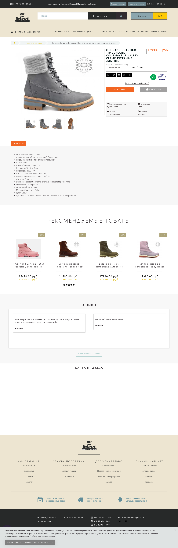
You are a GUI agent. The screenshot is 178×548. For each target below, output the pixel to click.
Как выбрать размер (117, 32)
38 (119, 75)
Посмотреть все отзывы (89, 353)
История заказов (149, 471)
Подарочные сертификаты (109, 471)
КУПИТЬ (121, 89)
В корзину (153, 89)
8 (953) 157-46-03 (75, 517)
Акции (109, 482)
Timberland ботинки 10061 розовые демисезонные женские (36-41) (28, 267)
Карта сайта (69, 476)
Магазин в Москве (160, 32)
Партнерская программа (109, 476)
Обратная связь (69, 465)
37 (114, 75)
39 (124, 75)
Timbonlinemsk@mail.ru (132, 517)
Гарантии (100, 32)
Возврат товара (69, 471)
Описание (18, 144)
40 (130, 75)
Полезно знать (59, 32)
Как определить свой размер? (137, 83)
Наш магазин (75, 32)
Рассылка (149, 482)
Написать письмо (136, 4)
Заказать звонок (118, 4)
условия (8, 536)
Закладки (149, 476)
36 (108, 75)
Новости (134, 32)
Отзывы (144, 32)
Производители (109, 465)
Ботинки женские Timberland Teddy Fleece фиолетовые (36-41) (150, 267)
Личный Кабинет (149, 465)
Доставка (89, 32)
